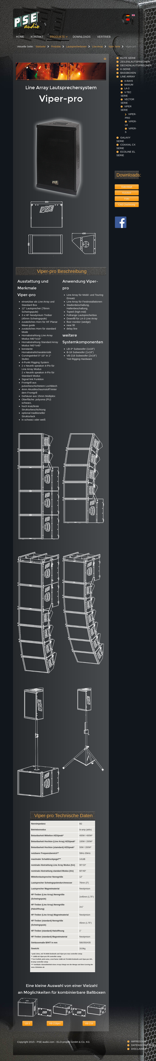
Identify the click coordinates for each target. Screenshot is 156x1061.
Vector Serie (127, 101)
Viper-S (131, 130)
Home (20, 36)
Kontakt (37, 36)
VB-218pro (55, 1023)
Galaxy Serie (123, 139)
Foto (126, 198)
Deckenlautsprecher (129, 65)
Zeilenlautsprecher (129, 61)
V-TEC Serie (126, 94)
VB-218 (89, 1023)
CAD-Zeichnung (126, 204)
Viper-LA (131, 123)
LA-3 (126, 88)
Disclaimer (135, 1048)
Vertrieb (104, 36)
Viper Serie (126, 108)
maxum (128, 84)
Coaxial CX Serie (125, 146)
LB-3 (27, 1023)
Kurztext (126, 192)
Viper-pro (130, 116)
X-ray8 (128, 81)
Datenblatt (126, 186)
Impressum (135, 1041)
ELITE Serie (128, 57)
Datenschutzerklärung (135, 1045)
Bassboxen (128, 72)
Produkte (57, 36)
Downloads (82, 36)
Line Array (127, 76)
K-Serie (125, 69)
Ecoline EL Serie (125, 153)
